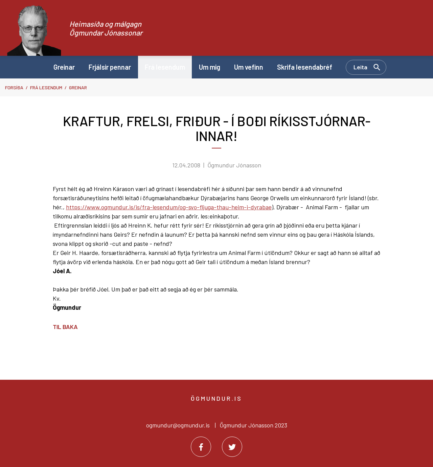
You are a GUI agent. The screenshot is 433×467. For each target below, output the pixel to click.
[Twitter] (232, 447)
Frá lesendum (46, 87)
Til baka (65, 326)
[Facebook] (201, 447)
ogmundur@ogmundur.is (178, 425)
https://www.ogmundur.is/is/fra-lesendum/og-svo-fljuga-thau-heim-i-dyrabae (169, 207)
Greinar (78, 87)
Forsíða (14, 87)
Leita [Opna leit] (360, 67)
